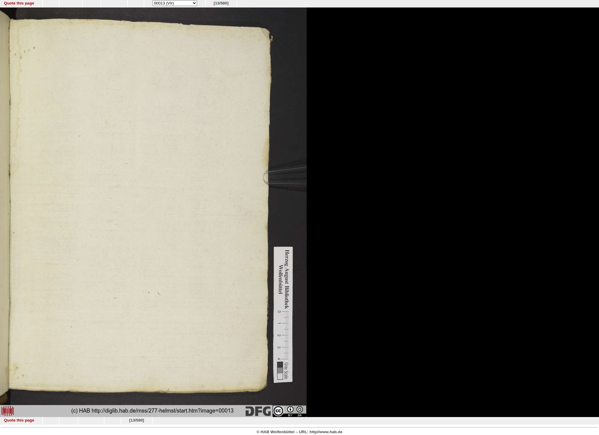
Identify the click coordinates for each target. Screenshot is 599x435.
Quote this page (19, 3)
